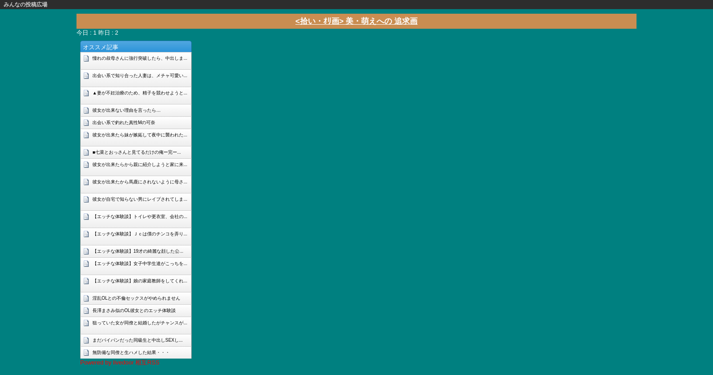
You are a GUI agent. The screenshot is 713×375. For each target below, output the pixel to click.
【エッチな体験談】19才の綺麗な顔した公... (137, 251)
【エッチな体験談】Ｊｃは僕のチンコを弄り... (139, 233)
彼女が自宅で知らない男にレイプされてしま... (139, 199)
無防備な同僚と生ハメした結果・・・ (131, 352)
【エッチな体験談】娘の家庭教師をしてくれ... (139, 280)
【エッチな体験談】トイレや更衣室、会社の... (139, 216)
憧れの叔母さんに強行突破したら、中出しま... (139, 58)
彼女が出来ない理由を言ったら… (126, 110)
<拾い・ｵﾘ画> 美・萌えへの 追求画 (356, 21)
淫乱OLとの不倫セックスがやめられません (136, 298)
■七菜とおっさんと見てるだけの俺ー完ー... (136, 152)
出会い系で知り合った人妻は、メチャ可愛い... (139, 75)
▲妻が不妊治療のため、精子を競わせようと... (139, 92)
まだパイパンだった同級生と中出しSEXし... (137, 340)
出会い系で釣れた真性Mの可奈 (123, 122)
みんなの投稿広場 (25, 4)
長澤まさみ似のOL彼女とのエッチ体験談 (134, 310)
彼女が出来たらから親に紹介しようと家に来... (139, 164)
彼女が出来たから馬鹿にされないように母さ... (139, 181)
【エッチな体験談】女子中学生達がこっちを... (139, 263)
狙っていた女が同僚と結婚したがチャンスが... (139, 322)
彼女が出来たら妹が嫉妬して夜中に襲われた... (139, 134)
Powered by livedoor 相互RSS (119, 362)
